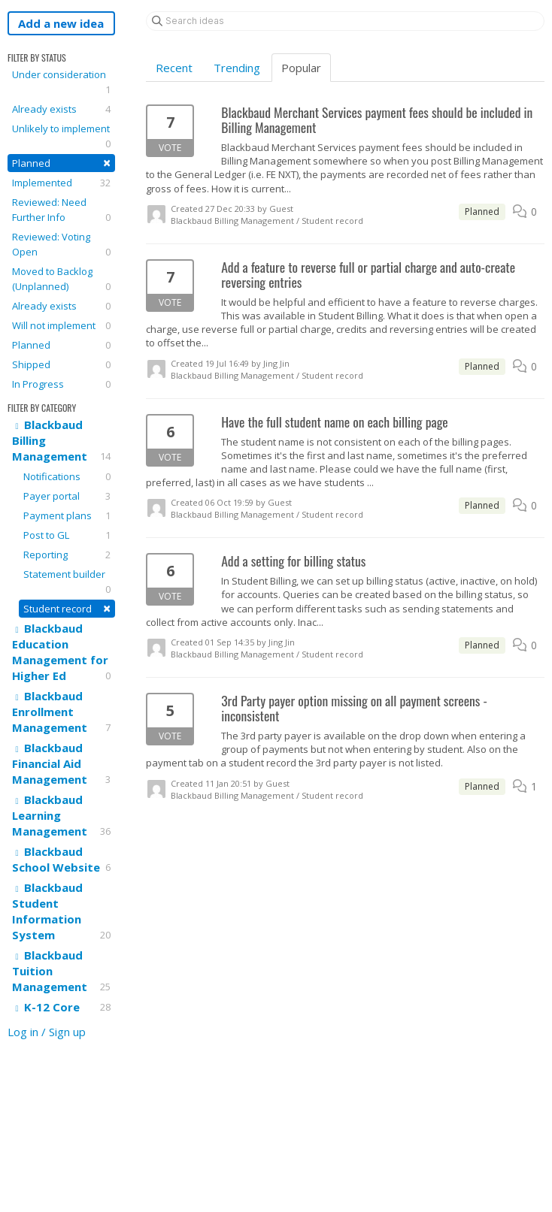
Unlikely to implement (61, 136)
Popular (301, 67)
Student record (67, 608)
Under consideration (61, 82)
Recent (174, 67)
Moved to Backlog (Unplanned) (61, 279)
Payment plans (67, 515)
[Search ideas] (345, 21)
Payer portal (67, 495)
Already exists (61, 108)
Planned (61, 162)
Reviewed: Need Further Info (61, 210)
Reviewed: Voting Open (61, 244)
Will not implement (61, 325)
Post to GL (67, 535)
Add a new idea (61, 23)
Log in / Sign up (47, 1031)
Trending (237, 67)
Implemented (61, 182)
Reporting (67, 554)
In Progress (61, 383)
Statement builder (67, 582)
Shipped (61, 364)
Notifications (67, 476)
